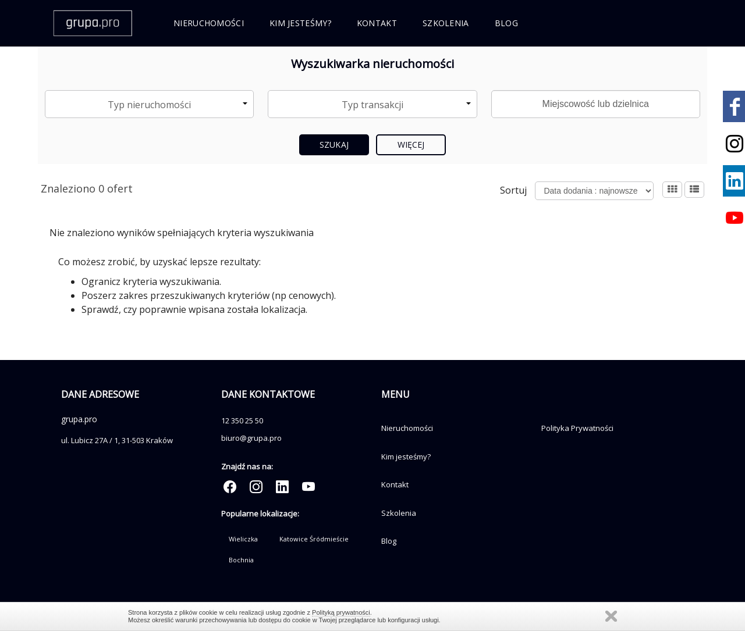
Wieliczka (243, 538)
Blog (506, 22)
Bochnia (241, 559)
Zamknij (611, 616)
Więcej (411, 144)
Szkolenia (446, 22)
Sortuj (513, 190)
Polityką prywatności (341, 612)
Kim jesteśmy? (300, 22)
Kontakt (377, 22)
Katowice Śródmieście (314, 538)
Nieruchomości (208, 22)
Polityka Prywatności (577, 428)
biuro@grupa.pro (251, 438)
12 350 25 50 (242, 420)
